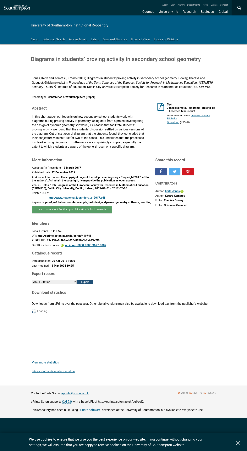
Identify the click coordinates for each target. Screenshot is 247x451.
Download (173, 122)
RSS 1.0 (197, 393)
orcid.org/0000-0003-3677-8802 (85, 245)
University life (168, 12)
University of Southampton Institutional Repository (69, 25)
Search (35, 39)
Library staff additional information (53, 371)
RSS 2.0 (211, 393)
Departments (193, 4)
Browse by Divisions (166, 39)
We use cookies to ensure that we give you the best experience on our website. (87, 439)
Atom (184, 393)
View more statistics (45, 362)
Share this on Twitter (174, 171)
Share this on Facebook (161, 171)
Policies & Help (78, 39)
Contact (224, 4)
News (205, 4)
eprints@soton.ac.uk (75, 393)
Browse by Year (140, 39)
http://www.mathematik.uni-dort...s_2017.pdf (76, 197)
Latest (95, 39)
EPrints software (90, 410)
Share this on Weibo (188, 171)
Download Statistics (114, 39)
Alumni (181, 4)
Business (207, 12)
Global (223, 12)
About (165, 4)
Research (189, 12)
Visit (173, 4)
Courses (148, 12)
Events (214, 4)
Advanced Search (54, 39)
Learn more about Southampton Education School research (72, 209)
